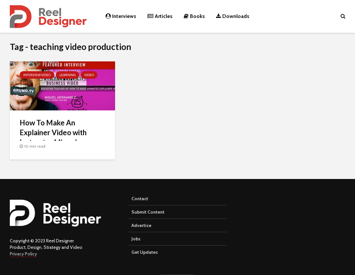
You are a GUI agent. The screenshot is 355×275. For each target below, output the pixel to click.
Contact (139, 199)
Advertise (141, 225)
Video (89, 75)
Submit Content (147, 212)
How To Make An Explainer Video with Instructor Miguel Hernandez (53, 137)
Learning (67, 75)
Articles (160, 16)
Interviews (121, 16)
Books (194, 16)
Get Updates (144, 252)
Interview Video (37, 75)
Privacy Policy (23, 254)
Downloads (232, 16)
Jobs (136, 239)
